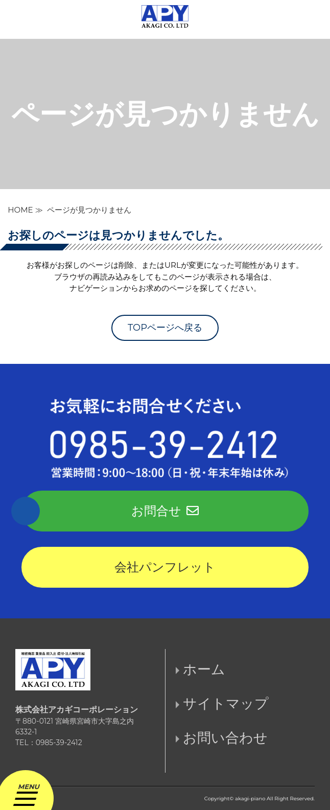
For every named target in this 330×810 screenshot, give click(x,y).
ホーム (204, 669)
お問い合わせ (225, 737)
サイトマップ (226, 703)
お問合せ (165, 510)
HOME (20, 210)
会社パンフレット (165, 567)
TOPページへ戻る (165, 327)
